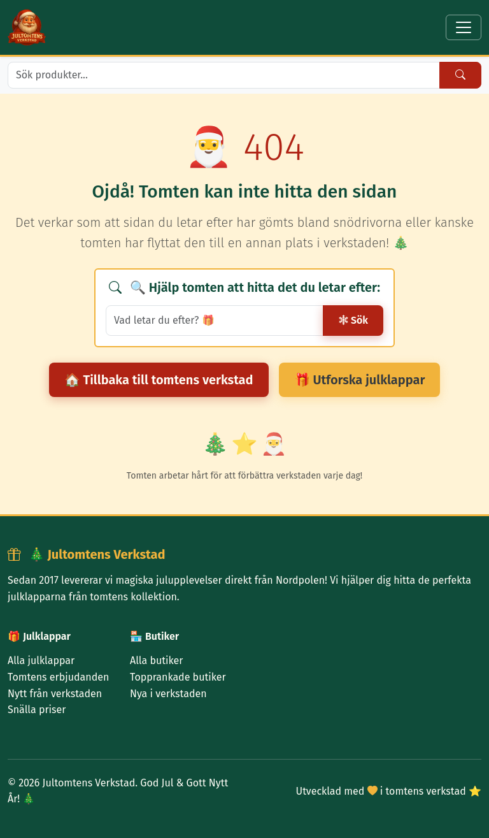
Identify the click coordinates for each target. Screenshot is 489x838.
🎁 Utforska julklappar (359, 379)
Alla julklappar (41, 660)
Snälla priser (37, 710)
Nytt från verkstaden (55, 694)
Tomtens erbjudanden (58, 677)
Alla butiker (156, 660)
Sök (353, 320)
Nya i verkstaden (168, 694)
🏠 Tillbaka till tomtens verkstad (158, 379)
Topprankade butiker (178, 677)
